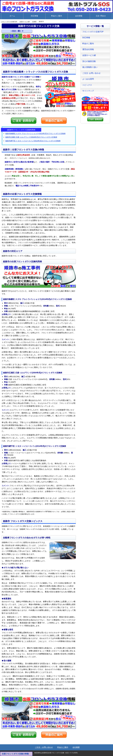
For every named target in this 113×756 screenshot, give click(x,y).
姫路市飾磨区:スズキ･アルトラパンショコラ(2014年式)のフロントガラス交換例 (35, 133)
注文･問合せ (101, 16)
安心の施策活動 (89, 61)
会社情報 (78, 16)
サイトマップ (88, 91)
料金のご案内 (56, 16)
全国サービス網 (28, 21)
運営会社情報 (88, 49)
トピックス (87, 85)
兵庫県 (38, 21)
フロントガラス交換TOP (10, 21)
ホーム (12, 16)
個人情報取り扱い (90, 67)
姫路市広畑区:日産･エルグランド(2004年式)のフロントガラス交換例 (31, 137)
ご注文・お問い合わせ (44, 747)
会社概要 (76, 747)
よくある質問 (88, 79)
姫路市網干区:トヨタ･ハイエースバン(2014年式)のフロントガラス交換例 (32, 141)
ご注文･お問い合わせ (91, 73)
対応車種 (34, 16)
